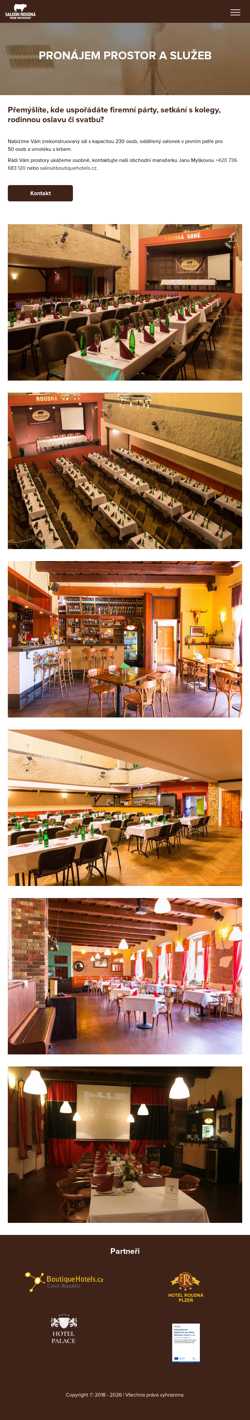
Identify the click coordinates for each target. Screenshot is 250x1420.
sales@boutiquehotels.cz (68, 168)
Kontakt (40, 193)
